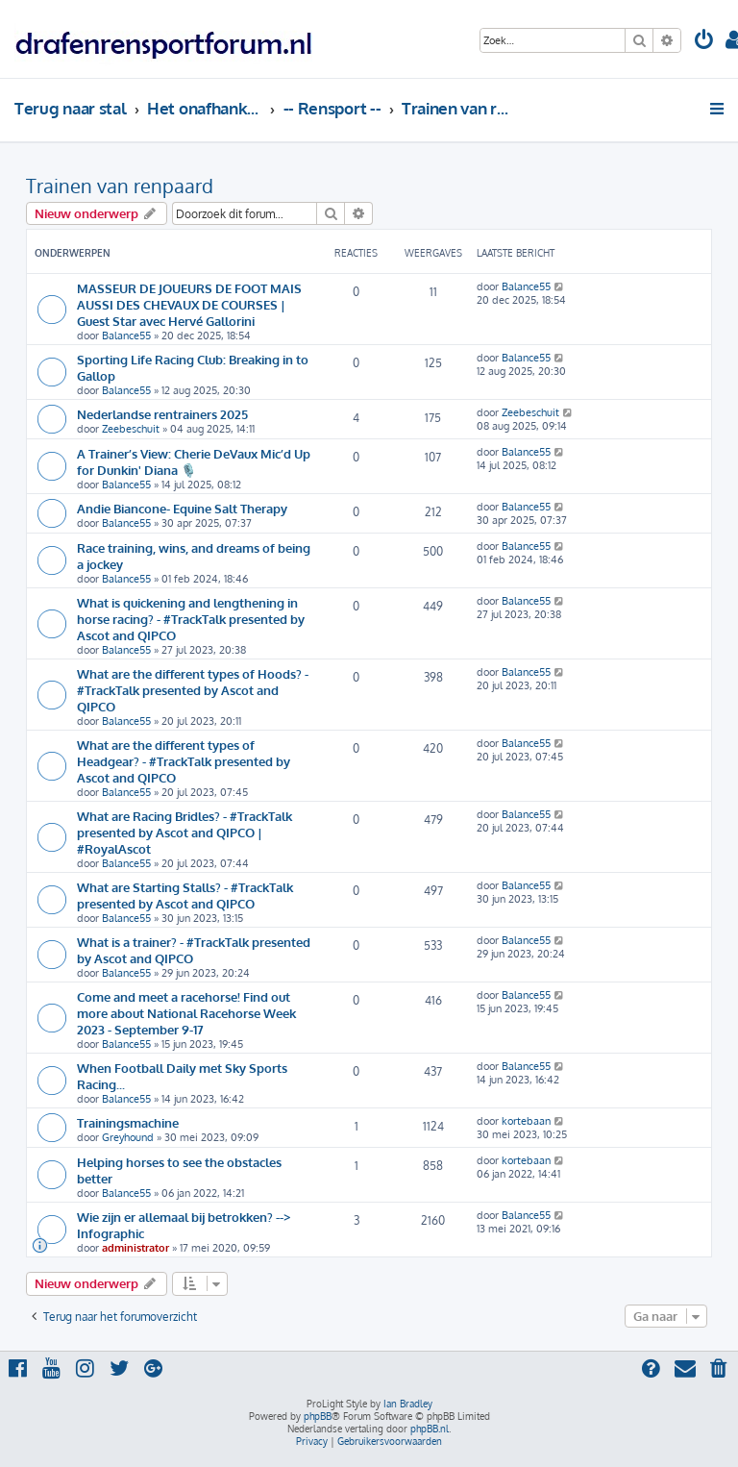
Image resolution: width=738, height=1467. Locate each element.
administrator (135, 1248)
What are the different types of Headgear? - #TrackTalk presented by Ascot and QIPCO (183, 760)
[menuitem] (704, 42)
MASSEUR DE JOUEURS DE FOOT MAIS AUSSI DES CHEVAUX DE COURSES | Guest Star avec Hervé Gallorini (189, 304)
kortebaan (526, 1121)
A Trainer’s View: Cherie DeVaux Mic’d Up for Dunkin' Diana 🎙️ (193, 461)
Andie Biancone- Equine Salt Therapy (182, 508)
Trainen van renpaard (119, 185)
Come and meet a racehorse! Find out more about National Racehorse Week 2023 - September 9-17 (186, 1012)
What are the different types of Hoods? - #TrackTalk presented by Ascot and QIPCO (192, 689)
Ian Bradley (407, 1403)
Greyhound (128, 1137)
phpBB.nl (429, 1428)
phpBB (318, 1416)
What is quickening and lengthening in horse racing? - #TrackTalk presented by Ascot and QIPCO (191, 618)
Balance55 (126, 335)
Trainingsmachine (128, 1122)
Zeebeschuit (131, 428)
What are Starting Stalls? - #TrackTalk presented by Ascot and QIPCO (185, 895)
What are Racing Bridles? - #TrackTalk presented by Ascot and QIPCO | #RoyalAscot (184, 832)
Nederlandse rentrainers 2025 (162, 414)
